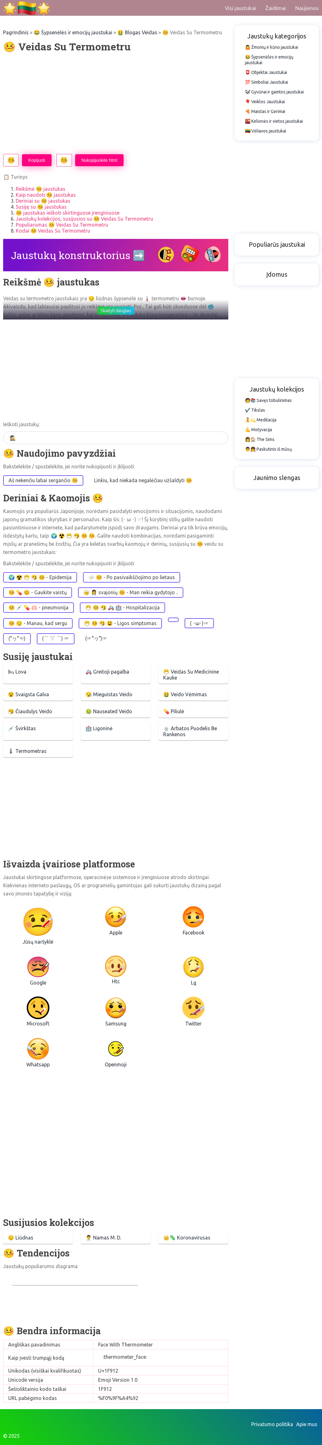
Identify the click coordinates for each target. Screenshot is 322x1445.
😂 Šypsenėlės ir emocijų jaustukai (73, 32)
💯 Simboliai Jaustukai (266, 82)
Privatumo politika (272, 1424)
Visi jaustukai (240, 8)
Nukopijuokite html (99, 160)
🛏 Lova (17, 672)
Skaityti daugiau (116, 310)
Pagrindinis (16, 32)
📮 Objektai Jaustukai (266, 72)
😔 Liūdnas (20, 1237)
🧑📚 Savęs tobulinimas (268, 400)
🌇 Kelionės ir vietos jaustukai (274, 121)
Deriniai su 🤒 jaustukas (43, 201)
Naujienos (307, 8)
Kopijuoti (36, 160)
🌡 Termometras (27, 751)
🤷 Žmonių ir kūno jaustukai (271, 47)
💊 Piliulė (173, 711)
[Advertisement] (115, 103)
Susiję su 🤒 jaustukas (41, 207)
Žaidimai (275, 8)
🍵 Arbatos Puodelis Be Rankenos (190, 731)
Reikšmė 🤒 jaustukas (40, 189)
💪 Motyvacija (258, 429)
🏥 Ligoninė (99, 728)
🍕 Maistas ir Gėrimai (265, 111)
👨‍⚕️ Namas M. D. (103, 1237)
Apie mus (306, 1424)
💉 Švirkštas (22, 728)
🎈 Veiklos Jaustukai (265, 101)
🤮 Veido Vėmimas (185, 694)
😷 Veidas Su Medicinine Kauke (191, 674)
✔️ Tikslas (255, 410)
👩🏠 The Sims (260, 439)
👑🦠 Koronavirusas (186, 1237)
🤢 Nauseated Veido (109, 711)
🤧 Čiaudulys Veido (30, 711)
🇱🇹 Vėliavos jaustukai (265, 130)
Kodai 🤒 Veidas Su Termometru (53, 231)
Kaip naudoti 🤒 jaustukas (46, 195)
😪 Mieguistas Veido (109, 694)
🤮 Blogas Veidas (137, 32)
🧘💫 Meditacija (260, 419)
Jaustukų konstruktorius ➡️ (78, 255)
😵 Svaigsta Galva (28, 694)
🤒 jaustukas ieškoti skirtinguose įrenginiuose (67, 213)
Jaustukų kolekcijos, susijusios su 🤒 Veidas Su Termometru (84, 219)
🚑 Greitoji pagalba (107, 672)
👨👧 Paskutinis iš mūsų (268, 449)
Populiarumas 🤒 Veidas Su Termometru (62, 225)
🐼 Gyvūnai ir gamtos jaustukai (274, 91)
